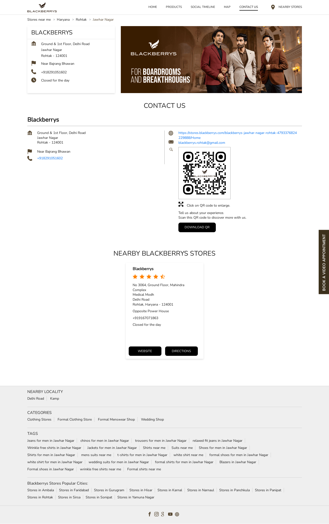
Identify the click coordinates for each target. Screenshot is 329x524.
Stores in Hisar (140, 490)
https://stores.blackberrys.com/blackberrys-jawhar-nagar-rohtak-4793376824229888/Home (237, 135)
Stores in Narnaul (200, 490)
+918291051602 (54, 72)
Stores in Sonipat (99, 497)
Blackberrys (143, 269)
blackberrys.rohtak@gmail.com (201, 142)
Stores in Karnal (169, 490)
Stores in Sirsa (69, 497)
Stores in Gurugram (109, 490)
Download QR (197, 227)
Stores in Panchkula (234, 490)
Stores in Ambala (40, 490)
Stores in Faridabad (74, 490)
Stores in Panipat (268, 490)
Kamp (54, 398)
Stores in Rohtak (40, 497)
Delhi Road (35, 398)
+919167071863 (145, 318)
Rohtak (81, 19)
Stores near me (39, 19)
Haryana (63, 19)
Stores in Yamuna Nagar (135, 497)
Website (145, 351)
